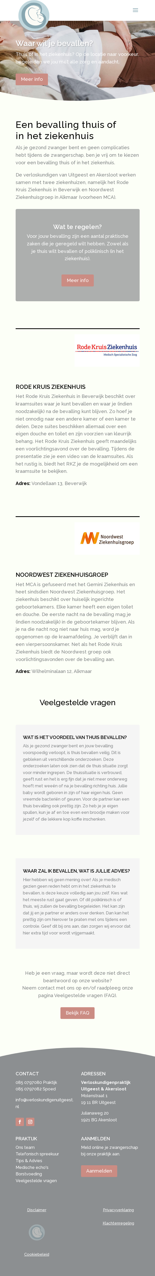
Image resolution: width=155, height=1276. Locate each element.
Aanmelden (99, 1171)
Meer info (32, 79)
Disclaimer (36, 1210)
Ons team (25, 1147)
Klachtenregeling (118, 1223)
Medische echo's (32, 1167)
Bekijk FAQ (77, 1013)
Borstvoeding (29, 1174)
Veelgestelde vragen (36, 1180)
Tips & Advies (29, 1160)
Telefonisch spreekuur (37, 1153)
